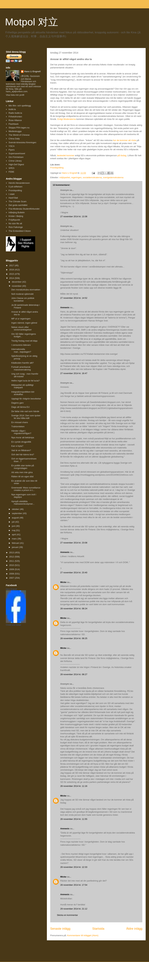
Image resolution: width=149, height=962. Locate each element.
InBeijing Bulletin (17, 212)
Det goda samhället (18, 205)
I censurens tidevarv (21, 345)
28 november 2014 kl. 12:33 (73, 867)
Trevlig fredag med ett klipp (24, 341)
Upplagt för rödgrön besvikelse (26, 398)
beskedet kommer (65, 155)
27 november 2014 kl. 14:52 (73, 298)
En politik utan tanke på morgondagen (22, 466)
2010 (12, 565)
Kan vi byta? (17, 446)
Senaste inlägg (60, 928)
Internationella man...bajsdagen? (21, 350)
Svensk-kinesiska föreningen (22, 142)
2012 (12, 556)
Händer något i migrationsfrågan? (21, 432)
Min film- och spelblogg (20, 105)
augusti (16, 517)
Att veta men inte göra (21, 472)
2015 (12, 274)
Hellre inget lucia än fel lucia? (25, 380)
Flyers (11, 150)
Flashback (13, 124)
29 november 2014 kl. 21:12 (73, 908)
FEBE (11, 172)
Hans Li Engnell (32, 71)
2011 (12, 561)
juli (13, 522)
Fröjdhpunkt (14, 220)
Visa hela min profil (15, 95)
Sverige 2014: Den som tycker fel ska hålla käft (25, 416)
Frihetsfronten (15, 116)
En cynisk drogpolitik (21, 442)
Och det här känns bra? (22, 454)
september (17, 513)
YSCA (11, 146)
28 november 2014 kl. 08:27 (73, 674)
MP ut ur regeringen (20, 318)
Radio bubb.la (15, 113)
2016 (12, 269)
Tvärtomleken (17, 426)
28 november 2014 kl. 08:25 (73, 638)
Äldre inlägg (134, 928)
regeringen (76, 177)
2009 (12, 569)
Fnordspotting (57, 167)
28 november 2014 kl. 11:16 (73, 786)
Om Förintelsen (16, 157)
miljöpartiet (64, 177)
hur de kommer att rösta (124, 140)
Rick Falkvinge (16, 227)
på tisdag (122, 155)
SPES (11, 168)
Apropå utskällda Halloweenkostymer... (22, 502)
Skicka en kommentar (67, 915)
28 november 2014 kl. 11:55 (73, 819)
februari (16, 543)
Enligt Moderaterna (66, 119)
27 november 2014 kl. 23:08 (73, 542)
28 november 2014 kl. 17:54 (73, 885)
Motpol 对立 (31, 22)
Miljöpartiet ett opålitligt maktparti (22, 386)
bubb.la (12, 109)
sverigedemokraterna (113, 177)
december (17, 282)
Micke (63, 582)
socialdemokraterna (92, 177)
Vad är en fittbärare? (21, 450)
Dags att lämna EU (20, 407)
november (17, 286)
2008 (12, 573)
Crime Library (15, 161)
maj (14, 530)
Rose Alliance (15, 120)
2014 (12, 278)
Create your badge (13, 625)
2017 (12, 265)
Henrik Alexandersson (19, 183)
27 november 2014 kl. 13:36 (73, 216)
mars (14, 538)
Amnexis (64, 307)
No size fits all (15, 223)
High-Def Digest (16, 164)
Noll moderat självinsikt (22, 294)
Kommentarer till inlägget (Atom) (82, 935)
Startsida (98, 928)
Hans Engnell (11, 589)
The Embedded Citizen (20, 231)
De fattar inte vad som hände (25, 411)
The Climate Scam (17, 201)
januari (15, 547)
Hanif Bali (13, 198)
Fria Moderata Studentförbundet (24, 209)
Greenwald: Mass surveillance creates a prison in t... (25, 489)
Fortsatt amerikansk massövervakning (21, 368)
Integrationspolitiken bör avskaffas (22, 393)
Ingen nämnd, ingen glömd (24, 323)
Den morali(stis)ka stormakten (25, 289)
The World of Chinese (19, 135)
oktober (16, 509)
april (14, 534)
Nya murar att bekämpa (22, 437)
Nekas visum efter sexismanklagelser (21, 328)
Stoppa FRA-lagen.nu (19, 127)
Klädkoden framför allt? (22, 363)
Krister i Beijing (16, 216)
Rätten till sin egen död (22, 476)
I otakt (11, 194)
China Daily (14, 138)
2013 (12, 552)
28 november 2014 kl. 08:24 (73, 608)
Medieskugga (15, 131)
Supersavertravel (17, 153)
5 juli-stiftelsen (15, 186)
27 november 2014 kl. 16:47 (73, 373)
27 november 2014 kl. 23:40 (73, 572)
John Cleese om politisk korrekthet (22, 299)
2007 (12, 578)
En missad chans (19, 422)
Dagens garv (17, 403)
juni (14, 526)
